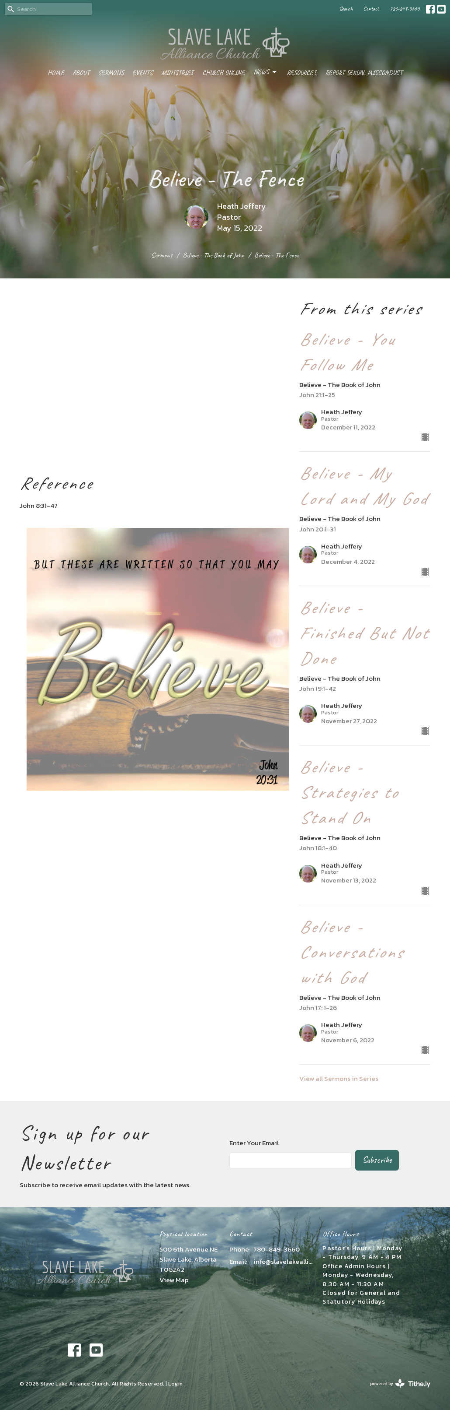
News (265, 72)
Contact (371, 8)
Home (56, 73)
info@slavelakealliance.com (283, 1261)
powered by (400, 1383)
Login (175, 1383)
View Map (174, 1280)
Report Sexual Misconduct (363, 73)
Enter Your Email (254, 1143)
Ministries (177, 73)
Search (346, 8)
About (81, 73)
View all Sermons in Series (338, 1078)
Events (142, 73)
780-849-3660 (404, 8)
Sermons (111, 73)
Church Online (223, 73)
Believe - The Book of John (213, 255)
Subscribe (377, 1159)
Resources (301, 73)
